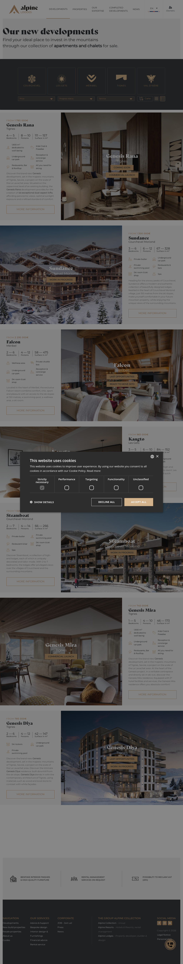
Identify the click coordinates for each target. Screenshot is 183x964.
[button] (42, 502)
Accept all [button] (138, 502)
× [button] (157, 456)
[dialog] (91, 482)
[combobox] (152, 456)
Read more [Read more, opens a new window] (94, 471)
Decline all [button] (106, 502)
